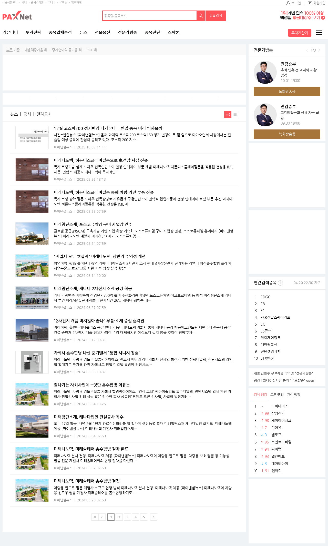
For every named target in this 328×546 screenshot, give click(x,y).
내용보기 (227, 114)
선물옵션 (102, 32)
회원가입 (319, 3)
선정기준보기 (280, 283)
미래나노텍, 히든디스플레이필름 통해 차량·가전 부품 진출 (104, 192)
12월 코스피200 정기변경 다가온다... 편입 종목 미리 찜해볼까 (108, 128)
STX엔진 (267, 358)
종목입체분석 (60, 32)
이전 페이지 (102, 517)
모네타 (51, 2)
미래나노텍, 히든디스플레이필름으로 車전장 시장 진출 (101, 160)
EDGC (265, 297)
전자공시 (44, 114)
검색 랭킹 (260, 394)
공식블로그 (11, 2)
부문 (9, 50)
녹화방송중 (287, 91)
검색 (201, 15)
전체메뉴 (319, 32)
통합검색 (216, 15)
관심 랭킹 (293, 394)
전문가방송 (127, 32)
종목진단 (152, 32)
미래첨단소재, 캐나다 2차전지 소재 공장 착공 (93, 288)
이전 (307, 50)
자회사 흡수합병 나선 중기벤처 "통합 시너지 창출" (97, 352)
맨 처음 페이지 (95, 517)
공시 (27, 114)
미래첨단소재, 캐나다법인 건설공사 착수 (89, 416)
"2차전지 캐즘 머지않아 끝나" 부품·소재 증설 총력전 (99, 320)
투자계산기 (299, 33)
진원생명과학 (271, 351)
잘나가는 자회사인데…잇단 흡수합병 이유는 (92, 384)
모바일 (63, 2)
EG (263, 324)
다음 (319, 50)
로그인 (296, 3)
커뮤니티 (10, 32)
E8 (263, 304)
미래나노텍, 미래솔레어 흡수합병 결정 (87, 481)
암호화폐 (76, 2)
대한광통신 (269, 344)
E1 (263, 310)
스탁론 (173, 32)
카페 (24, 2)
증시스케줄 (37, 2)
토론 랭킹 (276, 394)
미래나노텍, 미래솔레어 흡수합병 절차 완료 (91, 449)
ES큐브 (266, 331)
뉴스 (83, 32)
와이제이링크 (271, 338)
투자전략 (33, 32)
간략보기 (234, 114)
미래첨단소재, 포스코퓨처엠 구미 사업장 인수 (93, 224)
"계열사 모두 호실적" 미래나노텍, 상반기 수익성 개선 (100, 256)
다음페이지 (153, 517)
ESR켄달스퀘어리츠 (275, 317)
